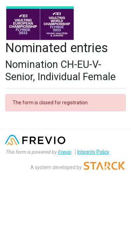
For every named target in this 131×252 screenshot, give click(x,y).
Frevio (64, 152)
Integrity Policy (93, 152)
